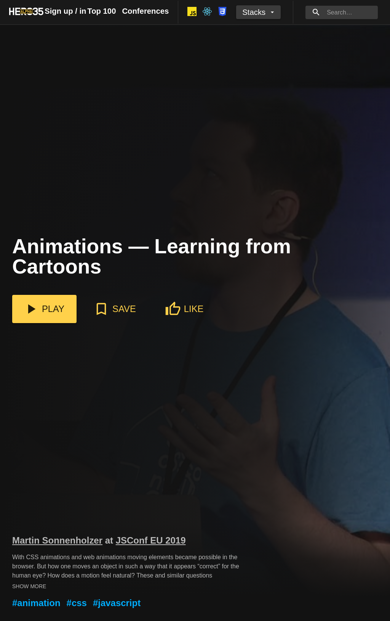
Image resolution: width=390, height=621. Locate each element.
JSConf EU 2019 (151, 540)
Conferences (145, 11)
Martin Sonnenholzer (57, 540)
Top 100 (101, 11)
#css (77, 603)
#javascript (117, 603)
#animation (36, 603)
